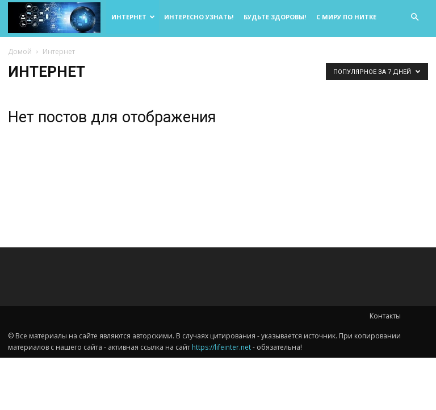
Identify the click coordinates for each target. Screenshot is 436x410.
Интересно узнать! (198, 17)
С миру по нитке (346, 17)
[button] (414, 17)
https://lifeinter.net (221, 347)
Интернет (133, 17)
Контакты (385, 316)
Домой (20, 51)
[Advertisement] (363, 146)
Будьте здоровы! (275, 17)
